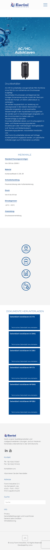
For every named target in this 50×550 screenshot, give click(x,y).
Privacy (7, 514)
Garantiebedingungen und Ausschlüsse (19, 516)
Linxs (30, 545)
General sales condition (12, 518)
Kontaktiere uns (10, 469)
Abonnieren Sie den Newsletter (15, 473)
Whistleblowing (10, 521)
